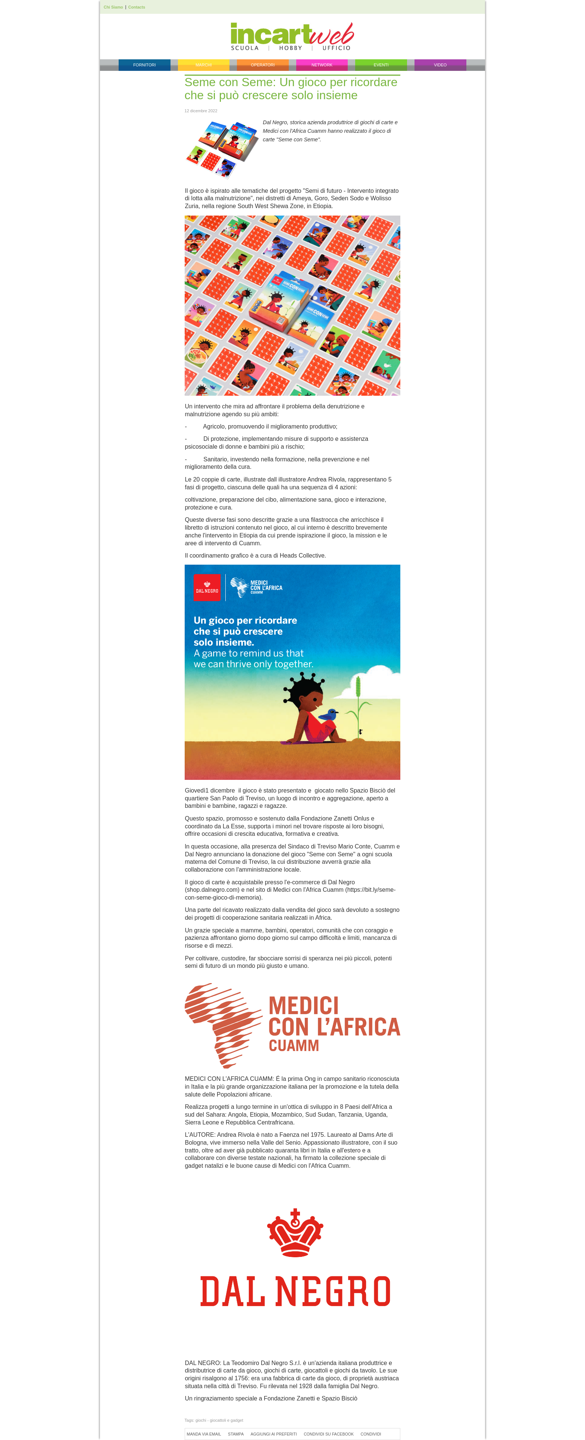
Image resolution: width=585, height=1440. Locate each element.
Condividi (371, 1434)
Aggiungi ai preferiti (274, 1434)
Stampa (236, 1434)
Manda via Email (204, 1434)
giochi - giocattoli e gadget (219, 1420)
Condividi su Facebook (329, 1434)
